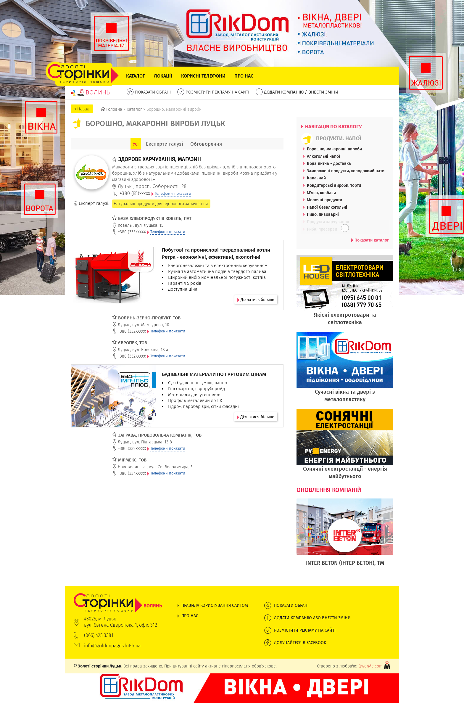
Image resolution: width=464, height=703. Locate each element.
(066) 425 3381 (98, 635)
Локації (163, 76)
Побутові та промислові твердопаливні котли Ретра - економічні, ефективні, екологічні (216, 253)
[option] (345, 535)
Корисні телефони (203, 76)
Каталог (135, 76)
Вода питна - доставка (329, 163)
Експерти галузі (164, 143)
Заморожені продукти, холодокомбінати (345, 171)
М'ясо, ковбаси (321, 193)
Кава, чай (316, 178)
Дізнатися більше (255, 417)
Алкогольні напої (323, 156)
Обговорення (206, 143)
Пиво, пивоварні (323, 214)
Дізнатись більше (255, 300)
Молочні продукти (324, 200)
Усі (136, 143)
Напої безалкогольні (327, 207)
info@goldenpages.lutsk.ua (112, 645)
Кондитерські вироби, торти (334, 185)
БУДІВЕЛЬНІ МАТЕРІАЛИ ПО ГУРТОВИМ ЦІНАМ (214, 374)
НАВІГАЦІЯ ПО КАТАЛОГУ (331, 126)
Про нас (243, 76)
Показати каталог (370, 240)
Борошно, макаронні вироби (334, 149)
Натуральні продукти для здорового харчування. (161, 204)
